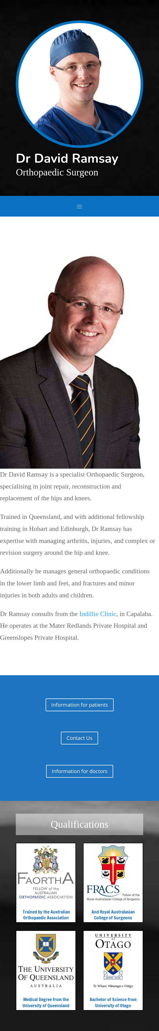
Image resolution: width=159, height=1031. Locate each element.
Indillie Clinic (97, 614)
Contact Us (79, 737)
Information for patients (79, 704)
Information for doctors (80, 771)
